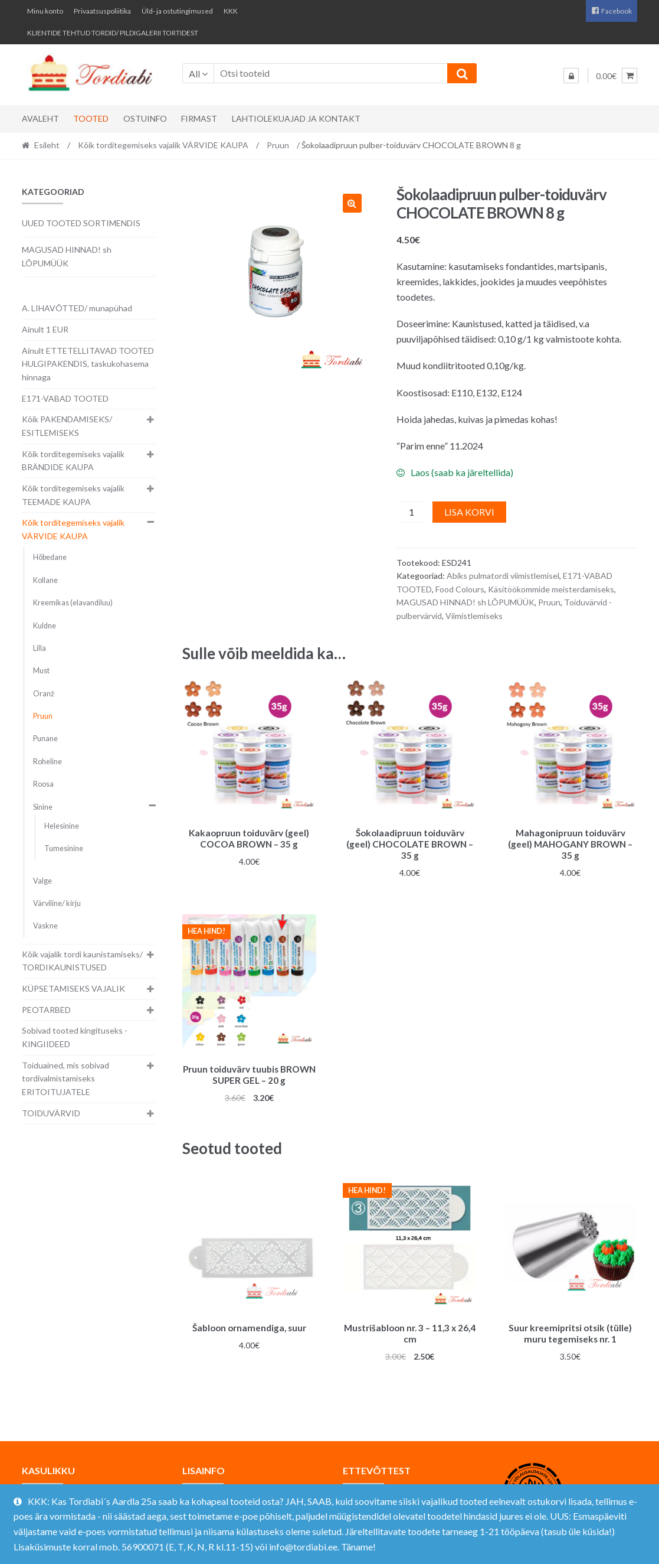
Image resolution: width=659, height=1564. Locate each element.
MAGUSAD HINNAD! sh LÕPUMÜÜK (465, 602)
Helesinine (61, 826)
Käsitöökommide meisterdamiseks (551, 589)
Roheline (47, 761)
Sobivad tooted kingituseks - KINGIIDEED (74, 1037)
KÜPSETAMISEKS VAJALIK (73, 988)
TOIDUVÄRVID (51, 1113)
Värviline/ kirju (57, 903)
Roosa (43, 784)
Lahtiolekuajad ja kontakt (296, 118)
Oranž (43, 693)
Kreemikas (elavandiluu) (73, 602)
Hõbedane (50, 557)
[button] (352, 203)
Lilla (39, 648)
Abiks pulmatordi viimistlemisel (503, 576)
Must (41, 670)
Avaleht (40, 118)
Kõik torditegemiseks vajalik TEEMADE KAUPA (73, 495)
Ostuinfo (145, 118)
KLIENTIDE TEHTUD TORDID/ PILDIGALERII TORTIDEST (112, 32)
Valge (42, 881)
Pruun (278, 145)
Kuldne (44, 625)
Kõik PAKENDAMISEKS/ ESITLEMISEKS (67, 426)
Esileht (47, 145)
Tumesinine (63, 848)
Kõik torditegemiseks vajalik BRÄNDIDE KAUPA (73, 461)
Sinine (43, 807)
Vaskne (45, 925)
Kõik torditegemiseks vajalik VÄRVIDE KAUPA (163, 145)
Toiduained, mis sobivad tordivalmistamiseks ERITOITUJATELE (65, 1078)
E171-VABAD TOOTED (65, 398)
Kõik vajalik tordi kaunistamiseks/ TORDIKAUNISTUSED (82, 961)
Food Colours (459, 589)
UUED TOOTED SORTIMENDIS (81, 223)
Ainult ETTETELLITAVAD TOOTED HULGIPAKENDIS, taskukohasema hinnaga (88, 364)
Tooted (91, 118)
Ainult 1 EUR (45, 329)
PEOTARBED (46, 1010)
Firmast (199, 118)
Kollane (45, 580)
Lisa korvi (469, 511)
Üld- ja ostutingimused (177, 10)
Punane (45, 738)
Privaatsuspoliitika (102, 10)
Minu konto (45, 10)
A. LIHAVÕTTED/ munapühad (77, 308)
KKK (231, 10)
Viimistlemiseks (474, 616)
